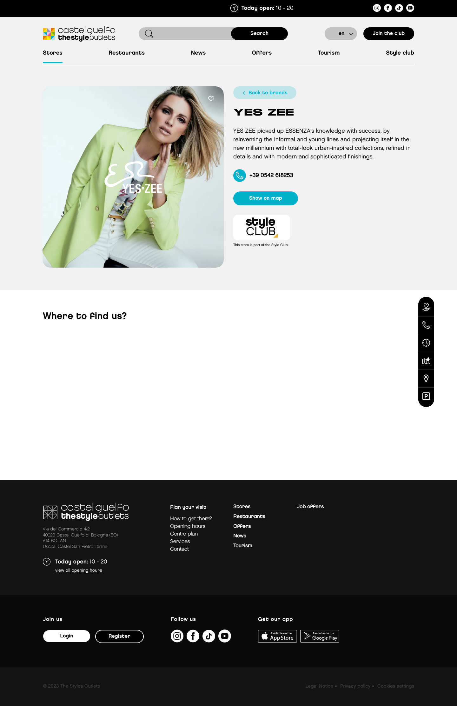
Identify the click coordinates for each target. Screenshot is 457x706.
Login (66, 636)
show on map (265, 198)
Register (119, 636)
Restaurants (127, 53)
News (198, 53)
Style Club (400, 53)
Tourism (329, 53)
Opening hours (187, 526)
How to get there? (191, 518)
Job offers (310, 506)
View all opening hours (78, 571)
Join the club (389, 33)
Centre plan (184, 534)
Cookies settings (395, 686)
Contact (179, 549)
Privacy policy (355, 686)
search (259, 33)
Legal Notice (319, 686)
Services (180, 541)
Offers (262, 53)
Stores (53, 53)
